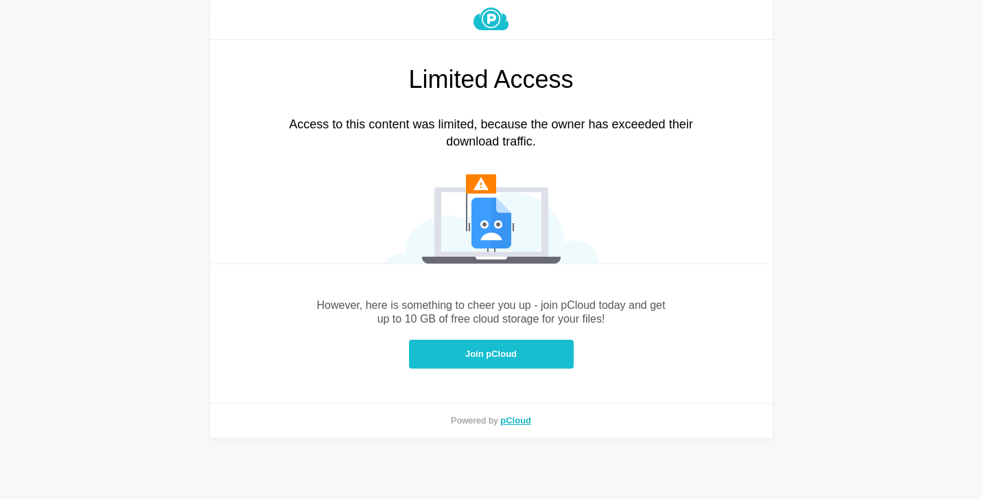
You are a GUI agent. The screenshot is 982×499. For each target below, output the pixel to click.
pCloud (515, 420)
